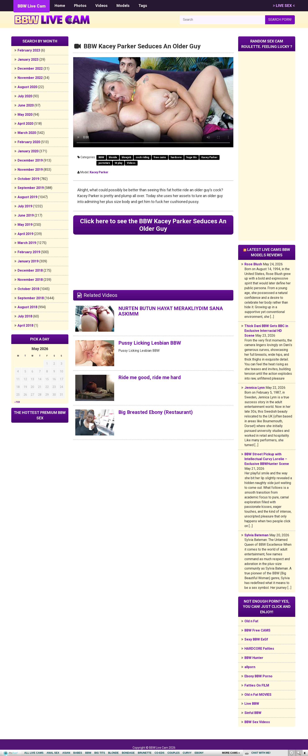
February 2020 (29, 142)
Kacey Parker (209, 157)
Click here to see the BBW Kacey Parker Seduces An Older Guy (153, 224)
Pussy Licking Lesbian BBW (149, 343)
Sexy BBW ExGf (256, 639)
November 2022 (30, 78)
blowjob (126, 157)
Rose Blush (253, 264)
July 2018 (25, 316)
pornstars (104, 163)
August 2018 (27, 307)
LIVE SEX (284, 5)
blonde (113, 157)
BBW (101, 157)
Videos (101, 5)
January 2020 (28, 151)
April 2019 (25, 234)
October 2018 (28, 289)
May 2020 (25, 115)
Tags (142, 5)
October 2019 (28, 179)
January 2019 (28, 261)
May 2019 (25, 225)
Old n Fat (251, 621)
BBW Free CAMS (257, 630)
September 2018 (31, 298)
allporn (249, 667)
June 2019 (26, 215)
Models (122, 5)
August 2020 (27, 87)
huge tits (191, 157)
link (304, 690)
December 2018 (30, 270)
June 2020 (26, 105)
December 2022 (30, 69)
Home (60, 5)
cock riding (142, 157)
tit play (118, 163)
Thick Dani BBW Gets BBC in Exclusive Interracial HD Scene (266, 331)
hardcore (176, 157)
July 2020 (25, 96)
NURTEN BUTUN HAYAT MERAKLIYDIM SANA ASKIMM (171, 311)
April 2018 (25, 325)
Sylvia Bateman (256, 535)
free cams (160, 157)
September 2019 (31, 188)
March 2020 (27, 133)
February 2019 (29, 252)
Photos (80, 5)
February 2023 (29, 50)
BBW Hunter (253, 658)
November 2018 (30, 280)
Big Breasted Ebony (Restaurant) (155, 412)
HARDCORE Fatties (259, 649)
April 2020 (25, 124)
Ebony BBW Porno (258, 676)
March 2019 (27, 243)
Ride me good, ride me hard (149, 378)
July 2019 (25, 206)
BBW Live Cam (32, 6)
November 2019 (30, 170)
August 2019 (27, 197)
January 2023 (28, 60)
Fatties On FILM (256, 685)
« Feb (17, 402)
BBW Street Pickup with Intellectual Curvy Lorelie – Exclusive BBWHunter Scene (266, 459)
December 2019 (30, 160)
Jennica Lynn (254, 388)
